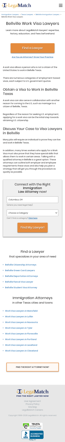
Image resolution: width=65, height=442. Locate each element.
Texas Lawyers (27, 14)
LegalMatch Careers (32, 409)
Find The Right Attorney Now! (32, 367)
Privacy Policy (32, 404)
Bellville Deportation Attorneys (21, 276)
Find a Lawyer (32, 48)
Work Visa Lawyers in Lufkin (19, 316)
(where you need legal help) (20, 205)
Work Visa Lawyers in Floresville (21, 333)
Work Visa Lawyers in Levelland (21, 345)
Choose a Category (18, 212)
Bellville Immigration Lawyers (47, 14)
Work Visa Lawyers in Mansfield (21, 310)
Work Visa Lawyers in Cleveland (21, 350)
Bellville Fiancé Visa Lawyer (19, 281)
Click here (32, 218)
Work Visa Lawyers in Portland (21, 339)
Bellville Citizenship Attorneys (20, 264)
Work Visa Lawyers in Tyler (18, 327)
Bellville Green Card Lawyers (20, 270)
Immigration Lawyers (10, 14)
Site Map (32, 406)
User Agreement (32, 401)
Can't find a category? (22, 218)
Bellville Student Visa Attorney (21, 287)
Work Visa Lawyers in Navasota (21, 322)
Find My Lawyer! (33, 227)
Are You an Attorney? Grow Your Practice (32, 57)
